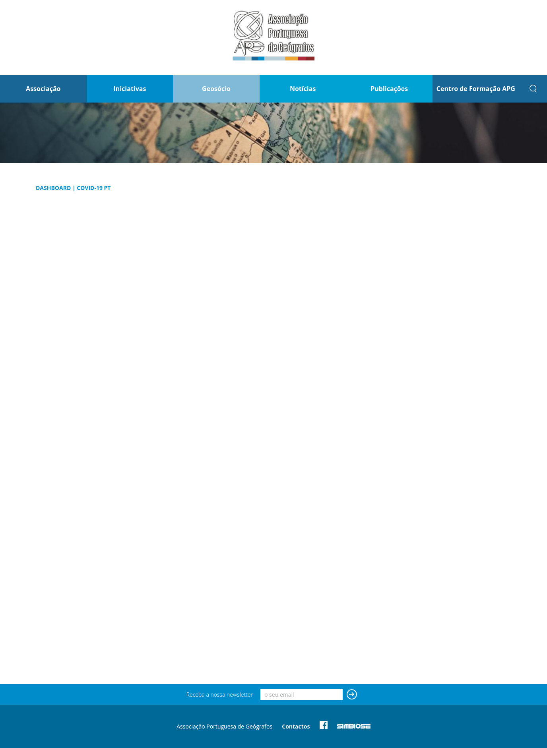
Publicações (389, 88)
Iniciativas (129, 88)
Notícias (303, 88)
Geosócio (216, 88)
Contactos (296, 726)
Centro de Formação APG (475, 88)
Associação (43, 88)
